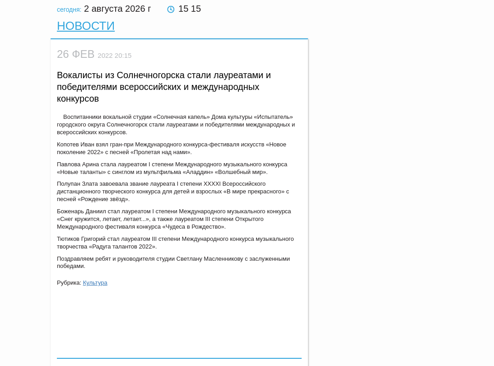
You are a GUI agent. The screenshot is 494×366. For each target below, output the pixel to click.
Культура (95, 282)
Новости (86, 26)
